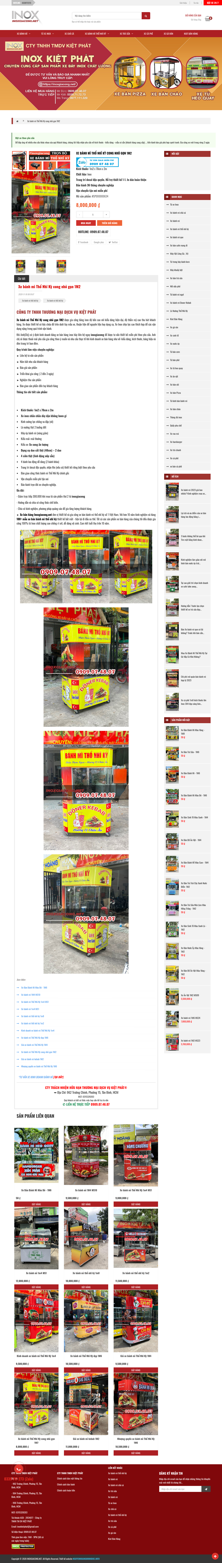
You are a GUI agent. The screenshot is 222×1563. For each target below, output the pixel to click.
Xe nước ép (172, 343)
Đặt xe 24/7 (213, 2)
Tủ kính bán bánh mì (176, 401)
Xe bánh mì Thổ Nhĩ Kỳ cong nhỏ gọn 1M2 (43, 121)
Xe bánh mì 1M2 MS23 (190, 1040)
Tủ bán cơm (173, 351)
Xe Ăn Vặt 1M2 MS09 (190, 995)
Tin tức (196, 2)
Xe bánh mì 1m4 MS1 (28, 1009)
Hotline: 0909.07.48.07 (93, 232)
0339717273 (26, 2)
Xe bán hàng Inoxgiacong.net (36, 515)
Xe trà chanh (173, 450)
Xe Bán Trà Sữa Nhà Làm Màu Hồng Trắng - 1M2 (193, 906)
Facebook (83, 242)
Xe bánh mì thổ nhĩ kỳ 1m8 (30, 1016)
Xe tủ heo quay (174, 368)
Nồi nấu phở (173, 286)
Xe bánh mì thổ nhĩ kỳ (30, 300)
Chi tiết (21, 279)
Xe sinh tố (172, 335)
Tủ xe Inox (172, 204)
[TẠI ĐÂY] (58, 1077)
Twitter (113, 242)
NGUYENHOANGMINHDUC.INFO (86, 1558)
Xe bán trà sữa (174, 278)
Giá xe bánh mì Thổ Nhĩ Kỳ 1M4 (32, 1044)
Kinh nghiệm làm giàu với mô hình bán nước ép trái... (193, 561)
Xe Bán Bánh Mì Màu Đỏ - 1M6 (32, 987)
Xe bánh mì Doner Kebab (178, 302)
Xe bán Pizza (173, 392)
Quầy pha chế (174, 425)
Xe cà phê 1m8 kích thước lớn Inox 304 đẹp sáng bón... (193, 701)
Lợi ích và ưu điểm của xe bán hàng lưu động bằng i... (193, 514)
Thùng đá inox (174, 417)
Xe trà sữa (112, 1491)
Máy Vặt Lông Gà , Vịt (177, 253)
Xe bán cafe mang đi (176, 245)
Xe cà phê (172, 458)
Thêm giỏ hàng (109, 223)
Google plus (98, 242)
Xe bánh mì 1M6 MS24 (190, 1018)
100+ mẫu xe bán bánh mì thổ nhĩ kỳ (37, 519)
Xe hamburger (174, 442)
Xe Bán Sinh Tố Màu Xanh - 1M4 (194, 817)
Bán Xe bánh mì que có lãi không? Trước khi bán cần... (192, 631)
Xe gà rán (172, 327)
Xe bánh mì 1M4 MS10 (28, 994)
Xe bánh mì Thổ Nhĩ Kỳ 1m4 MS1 (33, 1002)
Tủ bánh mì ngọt (175, 294)
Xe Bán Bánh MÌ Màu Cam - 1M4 (194, 862)
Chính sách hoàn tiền (66, 1490)
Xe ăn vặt (172, 376)
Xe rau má (172, 433)
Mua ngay (86, 223)
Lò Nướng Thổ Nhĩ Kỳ (177, 311)
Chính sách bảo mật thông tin (69, 1478)
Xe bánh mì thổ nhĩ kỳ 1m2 (30, 1023)
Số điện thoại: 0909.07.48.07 (24, 1531)
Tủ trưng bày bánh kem (178, 261)
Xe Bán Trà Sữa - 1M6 (190, 752)
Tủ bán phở (172, 360)
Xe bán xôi (172, 384)
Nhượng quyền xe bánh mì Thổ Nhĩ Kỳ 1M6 (37, 1066)
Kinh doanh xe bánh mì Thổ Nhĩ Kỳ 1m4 (35, 1030)
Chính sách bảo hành (66, 1484)
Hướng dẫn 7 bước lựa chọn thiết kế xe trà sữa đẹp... (192, 607)
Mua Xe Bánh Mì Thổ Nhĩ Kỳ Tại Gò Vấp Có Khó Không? (194, 654)
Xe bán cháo (173, 409)
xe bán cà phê (174, 466)
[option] (41, 212)
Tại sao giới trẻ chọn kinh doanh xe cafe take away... (194, 584)
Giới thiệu (183, 2)
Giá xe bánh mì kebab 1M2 (30, 1059)
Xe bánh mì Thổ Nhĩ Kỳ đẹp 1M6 (32, 1037)
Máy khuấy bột (174, 270)
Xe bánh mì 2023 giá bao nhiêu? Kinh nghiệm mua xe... (193, 491)
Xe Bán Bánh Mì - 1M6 (190, 773)
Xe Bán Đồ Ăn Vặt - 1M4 (191, 840)
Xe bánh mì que (174, 237)
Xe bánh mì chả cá (176, 212)
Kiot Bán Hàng (174, 319)
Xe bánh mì (173, 221)
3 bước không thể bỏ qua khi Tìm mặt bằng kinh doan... (193, 537)
